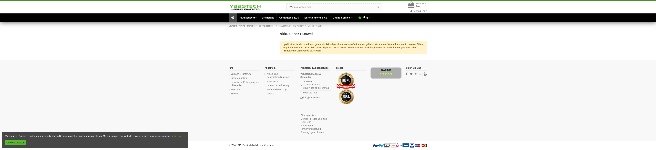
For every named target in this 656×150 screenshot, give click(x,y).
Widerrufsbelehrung (276, 89)
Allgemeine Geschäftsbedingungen (278, 76)
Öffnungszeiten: (308, 115)
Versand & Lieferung (241, 74)
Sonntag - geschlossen (312, 132)
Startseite (235, 89)
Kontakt (270, 93)
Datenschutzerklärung (277, 85)
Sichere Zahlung (239, 78)
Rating (386, 70)
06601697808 (310, 92)
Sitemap (235, 93)
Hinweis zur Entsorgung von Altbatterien (245, 84)
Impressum (272, 81)
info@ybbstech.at (312, 97)
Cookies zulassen (16, 142)
